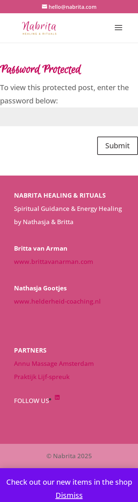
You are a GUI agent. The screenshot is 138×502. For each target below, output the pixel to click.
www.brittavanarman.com (53, 261)
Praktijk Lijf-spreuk (42, 376)
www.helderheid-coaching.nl (57, 301)
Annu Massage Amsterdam (54, 363)
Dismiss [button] (69, 495)
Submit (117, 146)
